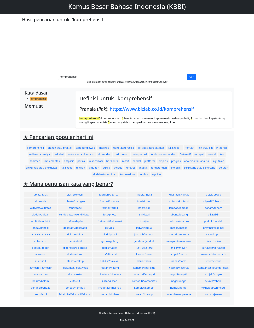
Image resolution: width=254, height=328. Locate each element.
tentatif (189, 147)
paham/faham (213, 208)
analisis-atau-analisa (196, 161)
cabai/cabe (75, 208)
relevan (80, 167)
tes (222, 154)
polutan (223, 167)
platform (149, 161)
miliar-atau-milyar (40, 154)
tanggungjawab (85, 147)
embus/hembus (75, 287)
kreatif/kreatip (144, 294)
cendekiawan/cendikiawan (75, 214)
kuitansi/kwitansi (179, 201)
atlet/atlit (40, 261)
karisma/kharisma (144, 267)
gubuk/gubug (109, 241)
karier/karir (144, 261)
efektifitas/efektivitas (75, 267)
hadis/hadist (109, 248)
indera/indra (144, 194)
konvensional (128, 174)
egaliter (156, 174)
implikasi (104, 147)
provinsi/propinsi (213, 228)
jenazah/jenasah (144, 234)
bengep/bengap (40, 287)
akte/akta (40, 201)
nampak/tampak (179, 254)
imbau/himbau (110, 294)
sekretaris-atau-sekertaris (199, 167)
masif (125, 161)
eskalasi (59, 154)
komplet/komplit (144, 287)
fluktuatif (185, 154)
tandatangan (159, 167)
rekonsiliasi (96, 161)
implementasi (52, 161)
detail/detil (75, 241)
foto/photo (109, 214)
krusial (212, 154)
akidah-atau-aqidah (104, 174)
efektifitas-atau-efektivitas (42, 167)
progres (176, 161)
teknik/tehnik (213, 281)
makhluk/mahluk (178, 221)
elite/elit (75, 281)
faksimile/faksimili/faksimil (75, 294)
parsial (81, 161)
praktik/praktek (213, 221)
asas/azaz (40, 254)
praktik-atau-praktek (59, 147)
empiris (162, 161)
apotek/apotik (40, 248)
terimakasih (122, 154)
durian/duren (75, 254)
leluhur (144, 174)
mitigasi (199, 154)
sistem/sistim (213, 261)
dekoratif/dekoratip (75, 228)
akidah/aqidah (40, 214)
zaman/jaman (213, 294)
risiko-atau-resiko (123, 147)
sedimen (35, 161)
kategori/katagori (144, 274)
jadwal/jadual (144, 228)
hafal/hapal (110, 254)
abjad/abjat (40, 194)
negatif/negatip (178, 274)
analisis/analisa (40, 234)
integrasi (221, 147)
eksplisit (69, 161)
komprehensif (38, 99)
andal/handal (41, 228)
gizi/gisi (109, 228)
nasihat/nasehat (179, 267)
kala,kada (66, 167)
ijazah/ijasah (109, 281)
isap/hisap (144, 208)
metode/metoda (179, 234)
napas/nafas (178, 261)
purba (106, 167)
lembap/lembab (179, 208)
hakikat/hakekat (110, 261)
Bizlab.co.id (127, 319)
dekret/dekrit (75, 234)
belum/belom (40, 281)
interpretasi (140, 154)
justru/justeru (144, 248)
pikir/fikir (213, 214)
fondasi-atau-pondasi (163, 154)
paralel (137, 161)
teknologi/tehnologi (213, 287)
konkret (130, 167)
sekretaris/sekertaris (213, 254)
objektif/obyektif (213, 201)
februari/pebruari (109, 194)
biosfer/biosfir (75, 194)
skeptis (118, 167)
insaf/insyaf (144, 201)
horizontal (112, 161)
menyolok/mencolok (178, 241)
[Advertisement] (127, 49)
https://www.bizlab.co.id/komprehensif (152, 109)
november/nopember (179, 294)
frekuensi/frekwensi (110, 221)
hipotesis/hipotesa (109, 274)
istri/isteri (144, 214)
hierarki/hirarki (110, 267)
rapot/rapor (213, 234)
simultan (94, 167)
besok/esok (41, 294)
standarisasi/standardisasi (213, 267)
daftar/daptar (75, 221)
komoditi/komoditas (144, 281)
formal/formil (110, 208)
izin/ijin (144, 221)
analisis (143, 167)
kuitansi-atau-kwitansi (81, 154)
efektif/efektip (75, 261)
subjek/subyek (213, 274)
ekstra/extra (75, 274)
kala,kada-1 (175, 147)
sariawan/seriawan (213, 248)
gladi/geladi (110, 234)
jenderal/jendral (144, 241)
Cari (191, 76)
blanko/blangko (75, 201)
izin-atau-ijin (205, 147)
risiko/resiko (213, 241)
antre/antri (40, 241)
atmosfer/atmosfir (40, 267)
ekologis (175, 167)
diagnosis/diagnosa (75, 248)
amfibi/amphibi (40, 221)
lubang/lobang (179, 214)
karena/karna (144, 254)
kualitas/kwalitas (179, 194)
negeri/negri (178, 281)
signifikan (218, 161)
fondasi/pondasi (110, 201)
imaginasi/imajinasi (110, 287)
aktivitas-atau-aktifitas (151, 147)
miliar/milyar (179, 248)
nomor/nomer (179, 287)
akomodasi (104, 154)
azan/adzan (41, 274)
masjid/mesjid (178, 228)
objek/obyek (213, 194)
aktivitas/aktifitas (40, 208)
